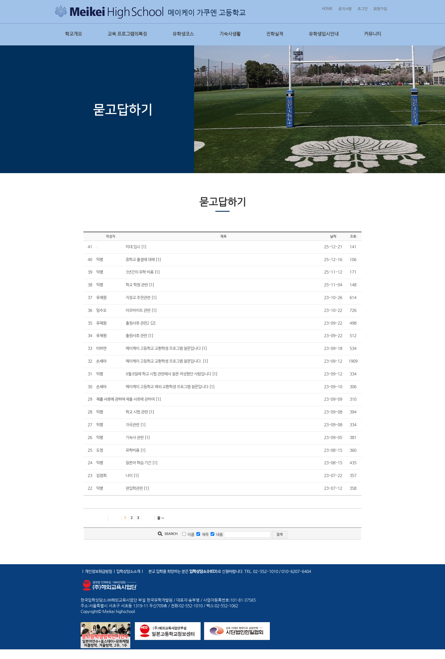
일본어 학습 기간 (138, 463)
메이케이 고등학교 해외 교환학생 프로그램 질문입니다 (167, 387)
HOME (327, 9)
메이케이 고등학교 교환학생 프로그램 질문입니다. (164, 361)
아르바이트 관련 (138, 310)
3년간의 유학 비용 (140, 272)
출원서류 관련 (136, 335)
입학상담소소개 (128, 571)
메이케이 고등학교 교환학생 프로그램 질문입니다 (163, 348)
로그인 (363, 9)
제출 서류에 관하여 (140, 399)
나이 (129, 475)
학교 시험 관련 (137, 412)
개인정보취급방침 (98, 571)
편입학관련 (134, 488)
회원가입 (380, 9)
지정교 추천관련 (138, 297)
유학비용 (132, 450)
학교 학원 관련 (137, 285)
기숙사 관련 (135, 437)
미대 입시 (133, 247)
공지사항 (345, 9)
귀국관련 (132, 425)
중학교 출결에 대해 (140, 259)
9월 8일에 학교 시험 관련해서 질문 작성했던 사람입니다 (168, 374)
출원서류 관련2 (137, 323)
